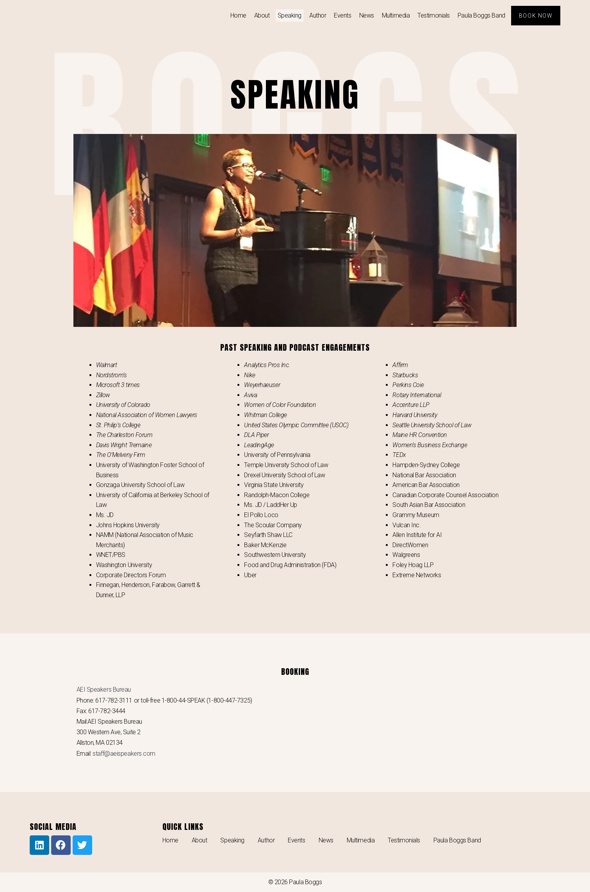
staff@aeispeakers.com (124, 753)
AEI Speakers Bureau (104, 689)
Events (342, 15)
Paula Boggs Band (480, 15)
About (261, 15)
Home (238, 15)
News (365, 15)
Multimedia (395, 15)
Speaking (289, 15)
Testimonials (433, 15)
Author (316, 15)
